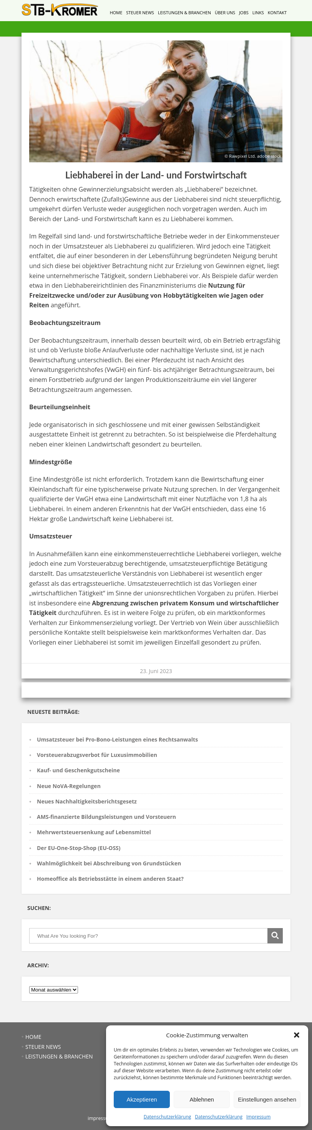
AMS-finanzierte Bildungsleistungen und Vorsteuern (106, 816)
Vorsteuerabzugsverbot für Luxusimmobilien (97, 754)
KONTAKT (277, 12)
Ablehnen (201, 1099)
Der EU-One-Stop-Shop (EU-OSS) (79, 848)
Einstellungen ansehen (267, 1099)
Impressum (258, 1116)
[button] (296, 1035)
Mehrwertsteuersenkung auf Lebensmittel (94, 832)
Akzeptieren (141, 1099)
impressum (100, 1118)
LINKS (258, 12)
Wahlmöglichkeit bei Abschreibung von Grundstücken (109, 863)
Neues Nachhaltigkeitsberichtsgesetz (87, 801)
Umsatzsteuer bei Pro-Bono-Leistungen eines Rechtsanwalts (117, 739)
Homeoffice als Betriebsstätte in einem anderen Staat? (110, 878)
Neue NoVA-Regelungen (69, 786)
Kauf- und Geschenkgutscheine (78, 770)
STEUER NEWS (140, 12)
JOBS (244, 12)
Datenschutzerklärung (167, 1116)
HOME (116, 12)
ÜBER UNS (225, 12)
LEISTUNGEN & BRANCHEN (184, 12)
